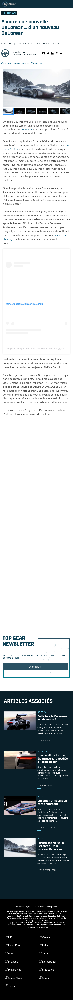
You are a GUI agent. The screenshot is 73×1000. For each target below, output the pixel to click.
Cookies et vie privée (47, 906)
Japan (45, 953)
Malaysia (13, 961)
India (45, 945)
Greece (46, 937)
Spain (45, 978)
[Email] (61, 53)
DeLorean (9, 13)
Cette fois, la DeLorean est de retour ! (52, 718)
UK (10, 937)
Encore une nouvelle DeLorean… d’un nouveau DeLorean (50, 846)
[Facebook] (43, 53)
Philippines (14, 969)
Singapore (48, 969)
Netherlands (49, 961)
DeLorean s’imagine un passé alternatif (52, 802)
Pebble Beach (44, 751)
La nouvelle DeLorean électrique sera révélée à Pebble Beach (52, 759)
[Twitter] (48, 53)
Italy (10, 953)
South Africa (15, 978)
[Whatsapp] (57, 53)
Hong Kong (14, 945)
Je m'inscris (35, 666)
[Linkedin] (52, 53)
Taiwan (12, 986)
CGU (35, 906)
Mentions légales (23, 906)
